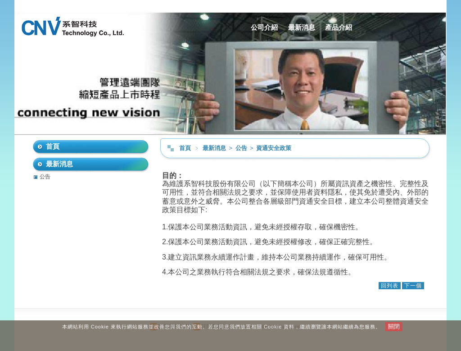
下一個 (413, 286)
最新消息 (301, 27)
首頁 (185, 148)
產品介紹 (338, 27)
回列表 (389, 286)
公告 (242, 148)
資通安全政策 (273, 148)
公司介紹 (264, 27)
